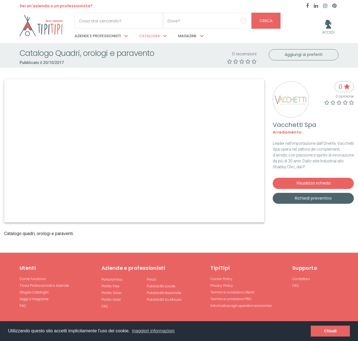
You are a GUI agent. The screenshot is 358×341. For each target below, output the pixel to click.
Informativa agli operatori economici (241, 305)
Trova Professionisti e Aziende (44, 285)
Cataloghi (153, 36)
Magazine (191, 36)
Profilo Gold (111, 299)
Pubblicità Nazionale (164, 292)
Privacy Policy (221, 285)
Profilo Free (110, 286)
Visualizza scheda (313, 183)
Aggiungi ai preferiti (303, 54)
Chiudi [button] (330, 331)
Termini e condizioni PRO (230, 299)
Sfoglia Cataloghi (34, 292)
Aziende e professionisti (101, 36)
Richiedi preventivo (313, 198)
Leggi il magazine (34, 299)
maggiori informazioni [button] (153, 330)
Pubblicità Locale (161, 286)
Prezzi (151, 279)
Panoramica (112, 279)
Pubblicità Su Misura (164, 299)
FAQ (23, 305)
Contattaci (301, 278)
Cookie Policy (221, 278)
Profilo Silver (112, 292)
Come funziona (33, 278)
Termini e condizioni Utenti (232, 292)
